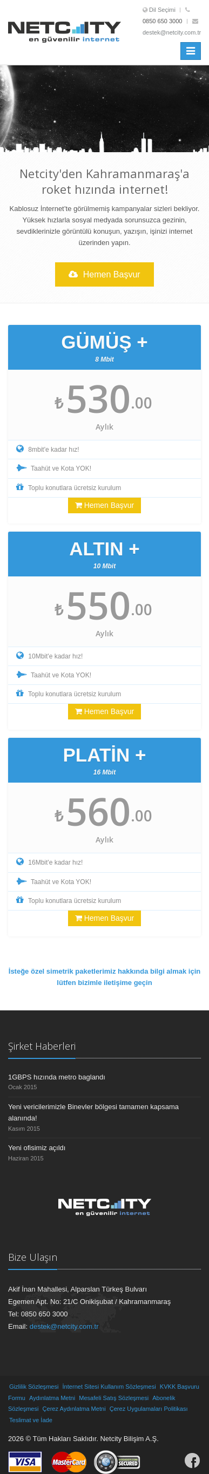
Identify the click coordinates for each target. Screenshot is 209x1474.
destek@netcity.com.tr (172, 32)
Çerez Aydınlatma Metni (74, 1408)
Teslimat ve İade (30, 1420)
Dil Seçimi (162, 9)
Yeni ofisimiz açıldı (36, 1148)
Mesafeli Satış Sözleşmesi (114, 1398)
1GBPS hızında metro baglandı (56, 1077)
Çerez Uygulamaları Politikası (149, 1408)
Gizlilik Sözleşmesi (33, 1386)
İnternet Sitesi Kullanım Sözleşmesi (109, 1386)
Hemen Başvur (104, 274)
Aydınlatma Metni (52, 1398)
